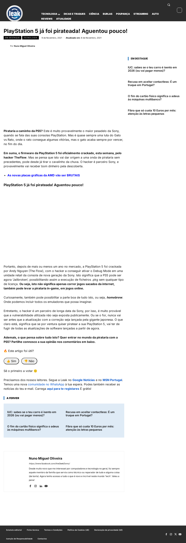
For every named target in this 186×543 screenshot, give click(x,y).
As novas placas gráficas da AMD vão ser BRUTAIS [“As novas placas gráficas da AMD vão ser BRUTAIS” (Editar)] (43, 175)
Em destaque (12, 37)
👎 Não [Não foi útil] (29, 361)
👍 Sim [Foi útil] (11, 361)
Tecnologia (30, 37)
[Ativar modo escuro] (179, 10)
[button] (168, 4)
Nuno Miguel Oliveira (24, 46)
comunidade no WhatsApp (46, 384)
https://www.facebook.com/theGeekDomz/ (49, 463)
